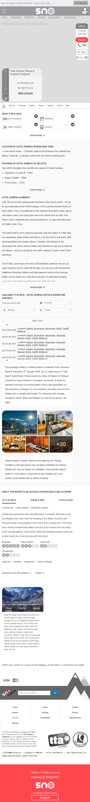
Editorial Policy (75, 718)
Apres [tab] (36, 608)
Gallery (50, 105)
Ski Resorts (29, 17)
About (45, 707)
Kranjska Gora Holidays (15, 573)
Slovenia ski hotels (75, 665)
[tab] (9, 500)
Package (22, 105)
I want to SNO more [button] (41, 3)
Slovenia (41, 17)
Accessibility (45, 718)
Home (4, 17)
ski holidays (40, 665)
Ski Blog (45, 712)
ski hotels (54, 665)
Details (32, 105)
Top (3, 105)
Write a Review (25, 93)
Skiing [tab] (22, 608)
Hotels (39, 573)
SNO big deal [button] (81, 3)
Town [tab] (8, 608)
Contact (75, 707)
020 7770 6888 (42, 773)
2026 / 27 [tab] (37, 320)
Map (67, 105)
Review (12, 105)
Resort (59, 105)
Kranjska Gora (55, 17)
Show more (36, 190)
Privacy (75, 712)
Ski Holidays (16, 17)
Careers (15, 712)
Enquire (45, 797)
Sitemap (15, 723)
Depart (41, 105)
